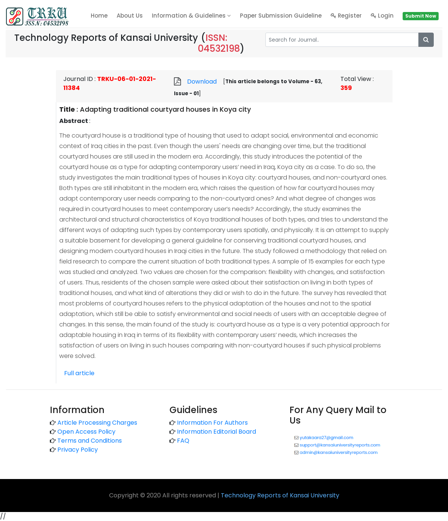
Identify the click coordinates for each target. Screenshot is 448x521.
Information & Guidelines (191, 15)
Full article (79, 373)
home (99, 15)
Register (346, 15)
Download (202, 81)
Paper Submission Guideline (281, 15)
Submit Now (420, 16)
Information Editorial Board (216, 431)
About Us (130, 15)
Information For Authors (212, 422)
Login (382, 15)
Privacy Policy (77, 449)
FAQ (183, 440)
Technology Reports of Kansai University (280, 495)
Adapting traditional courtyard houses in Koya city (165, 109)
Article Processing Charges (97, 422)
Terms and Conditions (89, 440)
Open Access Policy (86, 431)
